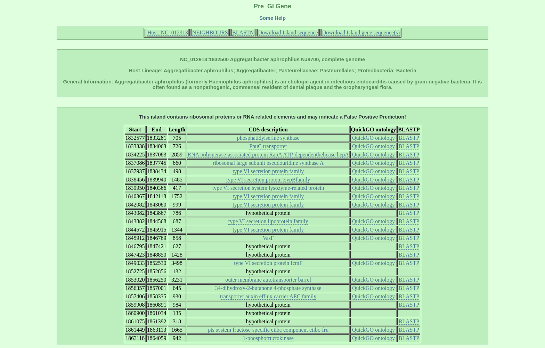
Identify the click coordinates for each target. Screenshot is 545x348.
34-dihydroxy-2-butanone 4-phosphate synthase (268, 288)
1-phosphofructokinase (268, 338)
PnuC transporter (268, 146)
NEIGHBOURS (210, 32)
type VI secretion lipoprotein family (268, 221)
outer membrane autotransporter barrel (268, 280)
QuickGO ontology (373, 138)
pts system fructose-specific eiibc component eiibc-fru (268, 330)
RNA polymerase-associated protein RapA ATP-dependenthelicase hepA (268, 154)
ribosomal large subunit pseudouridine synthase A (268, 163)
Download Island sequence (288, 32)
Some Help (272, 18)
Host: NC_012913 (167, 32)
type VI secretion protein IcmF (268, 263)
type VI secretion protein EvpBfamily (268, 180)
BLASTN (243, 32)
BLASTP (409, 138)
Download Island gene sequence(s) (361, 32)
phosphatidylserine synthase (268, 138)
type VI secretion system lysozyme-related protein (268, 188)
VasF (268, 238)
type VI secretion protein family (268, 171)
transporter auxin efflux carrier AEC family (268, 296)
